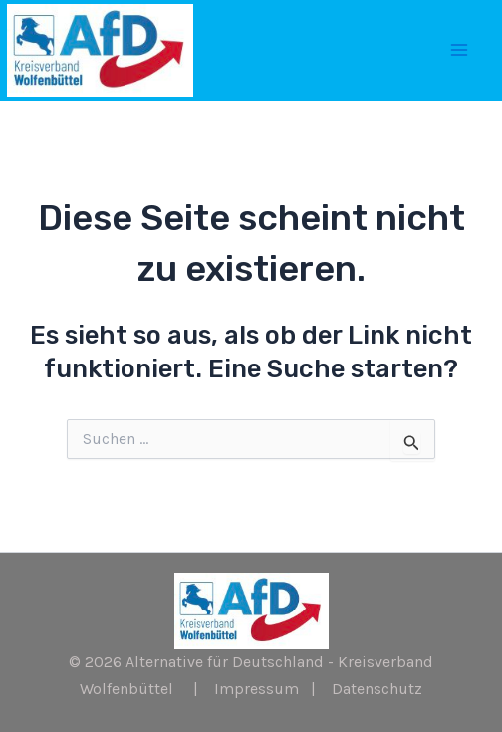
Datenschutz (377, 688)
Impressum (256, 688)
